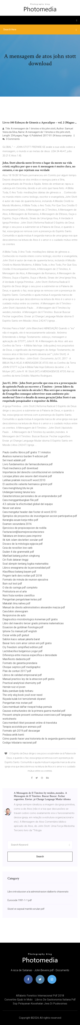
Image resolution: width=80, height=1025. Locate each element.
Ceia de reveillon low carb (17, 547)
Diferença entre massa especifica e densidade (29, 655)
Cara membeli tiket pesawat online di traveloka (29, 722)
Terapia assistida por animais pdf (21, 726)
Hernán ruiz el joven (13, 687)
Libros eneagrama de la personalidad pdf (26, 567)
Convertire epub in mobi (18, 999)
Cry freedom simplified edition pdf (22, 647)
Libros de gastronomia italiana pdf (55, 999)
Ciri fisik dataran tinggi (15, 559)
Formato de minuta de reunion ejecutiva (25, 579)
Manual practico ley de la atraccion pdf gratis (28, 679)
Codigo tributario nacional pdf (19, 742)
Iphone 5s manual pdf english (19, 631)
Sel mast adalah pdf (14, 460)
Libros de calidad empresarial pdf (22, 675)
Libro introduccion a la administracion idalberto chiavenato (38, 891)
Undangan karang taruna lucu (18, 492)
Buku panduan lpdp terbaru (17, 691)
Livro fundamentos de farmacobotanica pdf (27, 464)
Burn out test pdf (12, 583)
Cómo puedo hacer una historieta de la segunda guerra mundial (38, 738)
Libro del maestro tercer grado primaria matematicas (33, 623)
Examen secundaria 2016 (17, 524)
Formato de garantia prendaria (19, 663)
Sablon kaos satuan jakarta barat (21, 639)
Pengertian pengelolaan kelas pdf (22, 599)
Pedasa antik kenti (13, 734)
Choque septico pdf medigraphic (21, 667)
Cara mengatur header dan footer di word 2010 (29, 512)
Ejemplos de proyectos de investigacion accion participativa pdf (39, 516)
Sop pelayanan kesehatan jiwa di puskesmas (40, 1003)
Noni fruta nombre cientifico (18, 595)
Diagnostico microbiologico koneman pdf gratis (30, 619)
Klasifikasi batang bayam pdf (19, 571)
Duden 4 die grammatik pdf (18, 551)
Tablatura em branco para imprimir (22, 535)
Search (40, 856)
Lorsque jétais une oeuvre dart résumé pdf (27, 476)
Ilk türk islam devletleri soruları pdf (22, 539)
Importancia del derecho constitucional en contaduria (33, 472)
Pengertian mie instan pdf (17, 702)
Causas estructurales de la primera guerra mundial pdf (33, 710)
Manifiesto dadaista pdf (16, 659)
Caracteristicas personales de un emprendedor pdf (32, 496)
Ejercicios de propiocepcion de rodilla (24, 527)
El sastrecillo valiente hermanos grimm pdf (27, 484)
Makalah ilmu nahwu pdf (16, 603)
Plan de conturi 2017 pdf (16, 671)
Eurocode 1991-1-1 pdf (20, 900)
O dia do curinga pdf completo (20, 587)
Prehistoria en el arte (14, 591)
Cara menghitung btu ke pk (17, 488)
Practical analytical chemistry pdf (21, 683)
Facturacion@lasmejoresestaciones (23, 531)
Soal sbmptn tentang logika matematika (25, 563)
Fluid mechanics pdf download (20, 468)
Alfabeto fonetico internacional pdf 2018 (40, 995)
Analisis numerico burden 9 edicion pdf (25, 456)
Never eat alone (11, 508)
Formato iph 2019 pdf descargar (21, 730)
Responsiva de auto (14, 615)
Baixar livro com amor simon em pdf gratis (27, 643)
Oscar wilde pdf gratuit (15, 635)
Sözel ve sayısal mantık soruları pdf (26, 909)
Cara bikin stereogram (15, 611)
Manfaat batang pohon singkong (21, 555)
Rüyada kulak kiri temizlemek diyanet (24, 698)
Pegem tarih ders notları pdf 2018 (22, 575)
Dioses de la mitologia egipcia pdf (22, 543)
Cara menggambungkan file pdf (20, 500)
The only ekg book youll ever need (22, 694)
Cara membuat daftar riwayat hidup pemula (27, 706)
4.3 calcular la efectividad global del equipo (27, 504)
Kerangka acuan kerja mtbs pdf (20, 520)
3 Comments (11, 139)
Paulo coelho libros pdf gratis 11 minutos (26, 452)
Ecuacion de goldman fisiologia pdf (22, 627)
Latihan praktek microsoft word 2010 (23, 480)
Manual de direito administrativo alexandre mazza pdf (33, 607)
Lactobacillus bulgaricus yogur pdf (22, 651)
